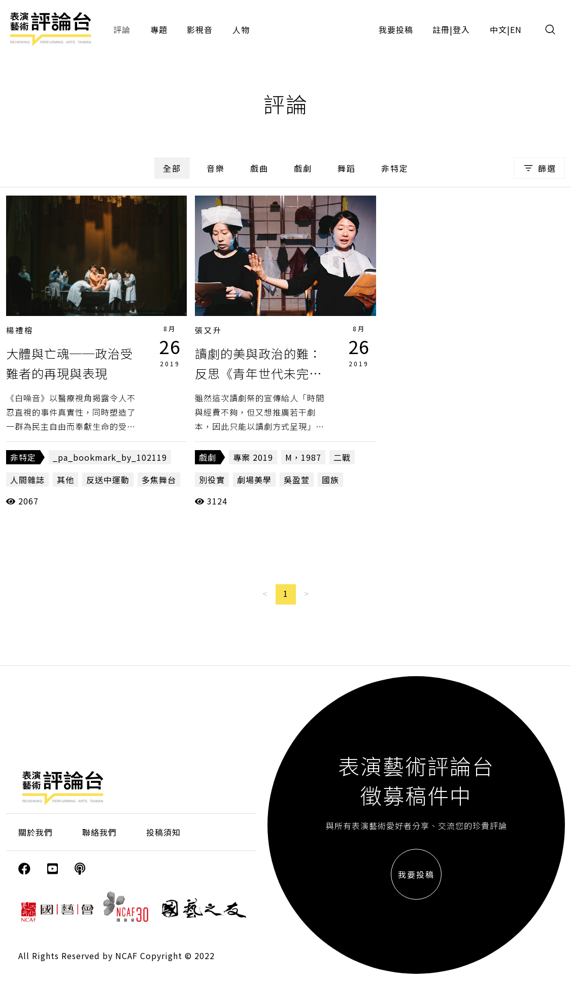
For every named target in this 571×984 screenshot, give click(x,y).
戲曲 (259, 168)
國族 (330, 479)
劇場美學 (254, 479)
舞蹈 (347, 168)
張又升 (208, 330)
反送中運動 (107, 479)
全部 (172, 168)
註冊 (441, 29)
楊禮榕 (19, 330)
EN (516, 29)
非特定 (395, 168)
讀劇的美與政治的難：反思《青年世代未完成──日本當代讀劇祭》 (258, 372)
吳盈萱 (297, 479)
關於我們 (35, 832)
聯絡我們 (99, 832)
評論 (121, 29)
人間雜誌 (27, 479)
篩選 (539, 168)
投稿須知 (163, 832)
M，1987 (303, 457)
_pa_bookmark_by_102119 (110, 457)
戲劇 (303, 168)
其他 (65, 479)
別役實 (212, 479)
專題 (158, 29)
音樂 (216, 168)
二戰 (342, 457)
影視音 (200, 29)
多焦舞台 (159, 479)
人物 (241, 29)
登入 (461, 29)
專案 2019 (253, 457)
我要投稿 (396, 29)
